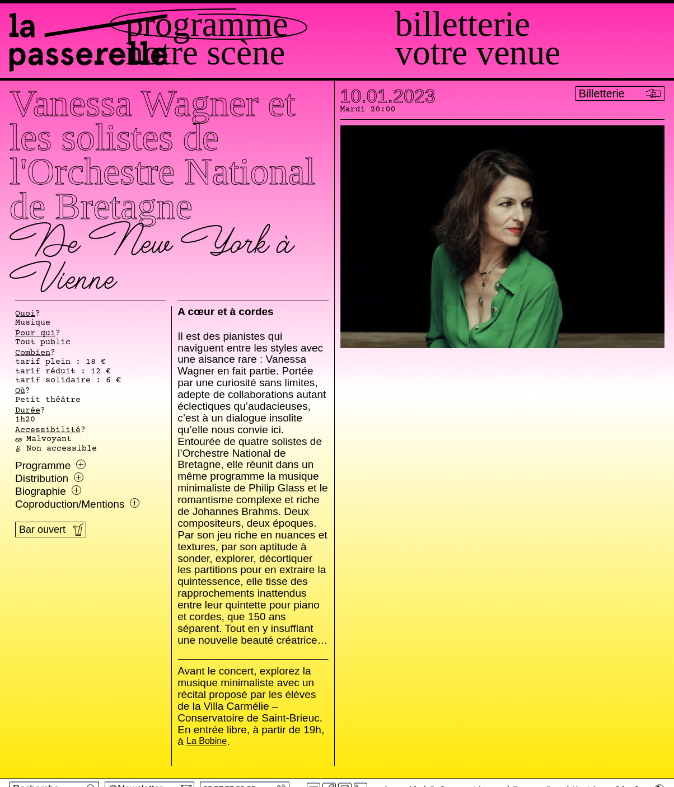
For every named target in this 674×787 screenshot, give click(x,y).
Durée (27, 410)
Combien (32, 353)
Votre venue (529, 53)
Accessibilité (48, 430)
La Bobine (206, 741)
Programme (309, 24)
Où (20, 391)
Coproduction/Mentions (77, 504)
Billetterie (513, 24)
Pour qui (35, 333)
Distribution (49, 478)
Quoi (25, 314)
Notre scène (307, 53)
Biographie (48, 491)
